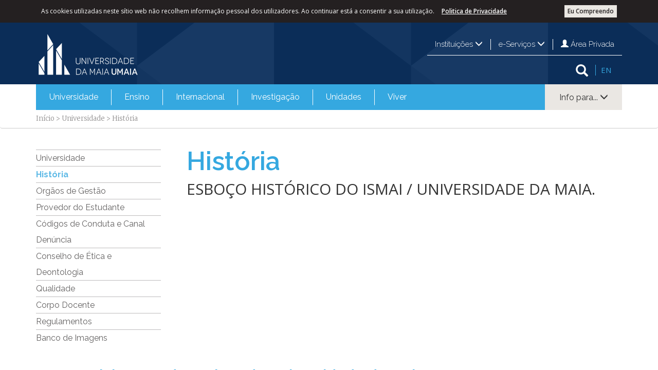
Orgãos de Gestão (71, 191)
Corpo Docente (65, 305)
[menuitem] (73, 97)
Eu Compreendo (591, 11)
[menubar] (227, 97)
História (52, 174)
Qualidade (55, 288)
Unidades (343, 97)
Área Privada (587, 44)
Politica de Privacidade (474, 11)
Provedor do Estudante (80, 207)
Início (45, 118)
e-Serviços (522, 44)
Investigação (275, 97)
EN (606, 70)
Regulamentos (64, 321)
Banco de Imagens (71, 338)
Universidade (73, 97)
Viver (397, 97)
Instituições (459, 44)
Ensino (137, 97)
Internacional (200, 97)
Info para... (583, 97)
